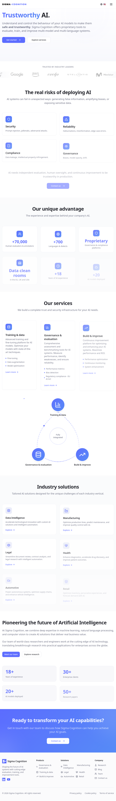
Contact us (58, 740)
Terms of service (107, 793)
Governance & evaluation (43, 766)
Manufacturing (83, 765)
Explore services (39, 40)
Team (99, 773)
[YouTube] (8, 779)
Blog (98, 769)
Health (80, 772)
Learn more (12, 373)
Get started (13, 40)
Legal (65, 772)
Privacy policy (76, 793)
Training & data (44, 772)
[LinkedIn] (3, 779)
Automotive (67, 776)
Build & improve (45, 776)
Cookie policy (90, 793)
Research (100, 765)
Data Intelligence (67, 766)
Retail (80, 776)
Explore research (33, 654)
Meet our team (12, 654)
